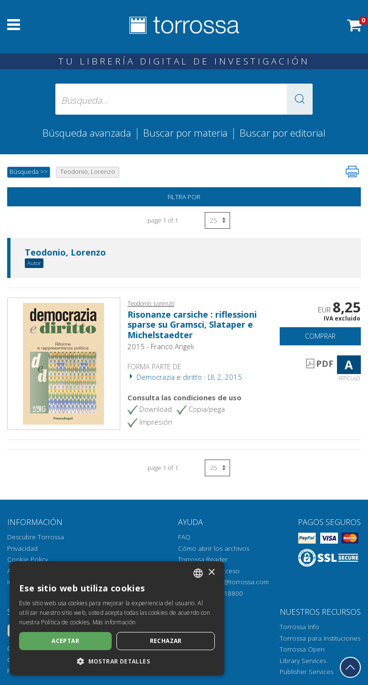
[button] (300, 99)
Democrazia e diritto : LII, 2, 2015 (184, 377)
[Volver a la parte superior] (350, 667)
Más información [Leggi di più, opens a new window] (114, 622)
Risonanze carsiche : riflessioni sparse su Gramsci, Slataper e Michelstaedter (192, 325)
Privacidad (22, 548)
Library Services (303, 660)
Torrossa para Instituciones (320, 638)
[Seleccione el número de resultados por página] (217, 220)
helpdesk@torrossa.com (233, 582)
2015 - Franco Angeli (160, 346)
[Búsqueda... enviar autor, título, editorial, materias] (184, 99)
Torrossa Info (299, 626)
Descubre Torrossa (35, 537)
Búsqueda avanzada (86, 132)
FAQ (184, 537)
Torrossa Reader (203, 559)
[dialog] (117, 618)
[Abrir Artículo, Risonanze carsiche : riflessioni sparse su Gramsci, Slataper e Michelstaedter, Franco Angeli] (63, 363)
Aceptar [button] (65, 641)
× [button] (211, 572)
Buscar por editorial (283, 132)
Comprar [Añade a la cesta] (320, 336)
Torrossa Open (302, 649)
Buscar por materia (185, 132)
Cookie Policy (27, 559)
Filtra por (184, 197)
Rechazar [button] (166, 641)
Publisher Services (306, 671)
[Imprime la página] (352, 171)
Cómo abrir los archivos (213, 548)
